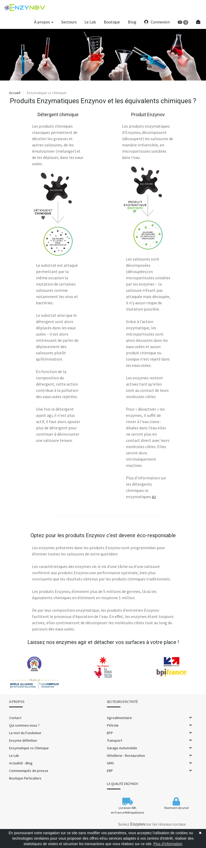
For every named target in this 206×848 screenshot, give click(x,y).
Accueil (14, 92)
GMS (110, 763)
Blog (132, 21)
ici (154, 496)
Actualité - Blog (21, 763)
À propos (43, 21)
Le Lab (90, 21)
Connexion (157, 21)
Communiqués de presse (28, 770)
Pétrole (113, 725)
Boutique (112, 21)
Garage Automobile (122, 748)
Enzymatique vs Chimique (29, 748)
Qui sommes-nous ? (24, 725)
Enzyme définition (23, 740)
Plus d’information (167, 844)
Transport (114, 740)
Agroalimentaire (119, 717)
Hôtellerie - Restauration (126, 755)
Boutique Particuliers (25, 778)
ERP (110, 770)
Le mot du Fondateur (25, 733)
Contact (15, 717)
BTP (110, 733)
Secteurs (69, 21)
